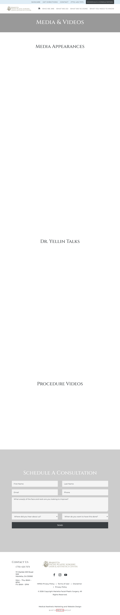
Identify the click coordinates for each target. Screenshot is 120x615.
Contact (64, 2)
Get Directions (50, 2)
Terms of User (64, 584)
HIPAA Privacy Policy (45, 584)
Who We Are (48, 9)
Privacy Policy (61, 587)
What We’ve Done (79, 9)
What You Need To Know (102, 9)
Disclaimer (77, 584)
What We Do (62, 9)
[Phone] (85, 492)
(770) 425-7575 (77, 2)
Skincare (35, 2)
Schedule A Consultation (100, 2)
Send (60, 525)
